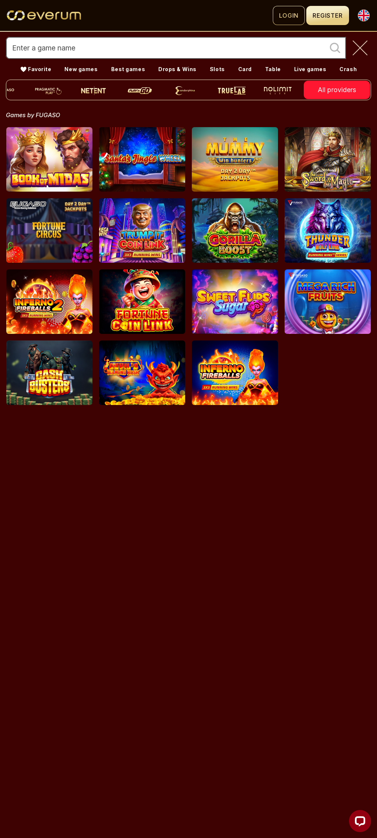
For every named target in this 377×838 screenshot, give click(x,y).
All (337, 90)
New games (81, 69)
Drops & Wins (177, 69)
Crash (348, 69)
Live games (310, 69)
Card (245, 69)
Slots (217, 69)
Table (273, 69)
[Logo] (139, 15)
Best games (128, 69)
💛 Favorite (36, 69)
